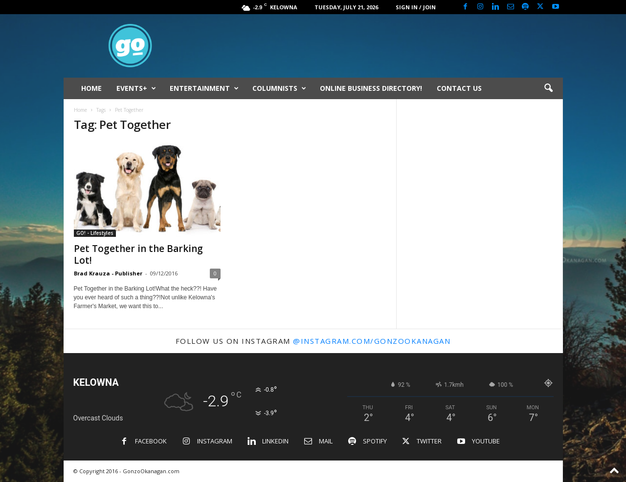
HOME (91, 88)
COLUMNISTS (279, 88)
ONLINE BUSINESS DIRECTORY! (371, 88)
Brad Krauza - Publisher (108, 273)
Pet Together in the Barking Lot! (138, 254)
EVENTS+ (136, 88)
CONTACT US (459, 88)
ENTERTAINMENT (204, 88)
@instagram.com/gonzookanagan (371, 341)
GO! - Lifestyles (94, 233)
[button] (548, 88)
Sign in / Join (416, 7)
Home (80, 109)
